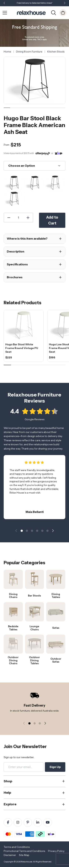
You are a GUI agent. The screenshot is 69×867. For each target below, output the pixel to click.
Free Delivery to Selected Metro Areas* (34, 3)
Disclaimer (10, 855)
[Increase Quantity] (28, 218)
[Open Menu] (5, 13)
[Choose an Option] (34, 166)
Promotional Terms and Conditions (24, 851)
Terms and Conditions (17, 846)
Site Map (24, 855)
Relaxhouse (26, 861)
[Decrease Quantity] (9, 218)
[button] (64, 3)
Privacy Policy (56, 851)
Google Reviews (34, 422)
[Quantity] (18, 218)
